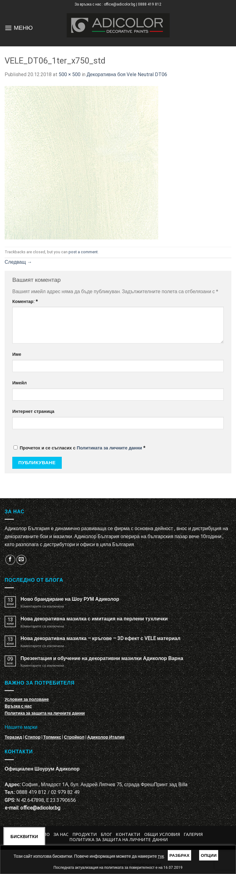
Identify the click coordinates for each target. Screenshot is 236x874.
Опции (209, 855)
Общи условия (162, 834)
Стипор (33, 737)
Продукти (85, 834)
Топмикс (52, 737)
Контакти (128, 834)
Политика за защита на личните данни (45, 713)
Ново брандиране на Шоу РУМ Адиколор (70, 599)
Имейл (19, 383)
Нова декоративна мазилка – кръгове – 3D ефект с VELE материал (100, 638)
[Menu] (8, 27)
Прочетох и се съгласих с (79, 448)
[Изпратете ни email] (21, 560)
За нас (61, 834)
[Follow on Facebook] (10, 560)
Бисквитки (24, 836)
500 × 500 (70, 74)
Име (16, 354)
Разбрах (179, 855)
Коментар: (25, 301)
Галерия (193, 834)
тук (161, 856)
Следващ (18, 262)
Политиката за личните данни (109, 448)
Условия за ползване (27, 699)
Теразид (13, 737)
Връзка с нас (18, 706)
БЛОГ (106, 834)
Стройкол (74, 737)
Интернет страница (33, 411)
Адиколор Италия (106, 737)
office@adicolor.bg (40, 808)
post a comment (83, 252)
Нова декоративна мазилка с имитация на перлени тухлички (94, 619)
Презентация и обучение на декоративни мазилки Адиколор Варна (102, 658)
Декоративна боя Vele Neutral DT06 (127, 74)
